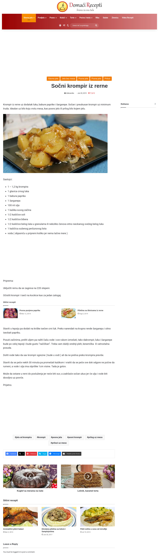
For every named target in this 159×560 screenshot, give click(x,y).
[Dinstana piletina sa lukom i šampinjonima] (59, 517)
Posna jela (83, 78)
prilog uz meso (95, 437)
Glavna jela (28, 18)
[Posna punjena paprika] (10, 313)
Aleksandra (70, 93)
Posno (52, 18)
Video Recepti (127, 18)
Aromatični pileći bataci (13, 529)
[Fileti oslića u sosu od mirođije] (97, 517)
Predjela (41, 18)
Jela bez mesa (68, 78)
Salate (105, 18)
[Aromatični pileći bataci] (20, 517)
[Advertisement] (79, 51)
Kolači (62, 18)
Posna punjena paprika (30, 310)
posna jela (57, 437)
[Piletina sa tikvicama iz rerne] (68, 313)
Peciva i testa (85, 18)
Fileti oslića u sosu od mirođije (93, 529)
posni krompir (75, 437)
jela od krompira (24, 437)
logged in (16, 552)
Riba (97, 18)
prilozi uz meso (59, 443)
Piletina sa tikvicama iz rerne (90, 310)
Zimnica (115, 18)
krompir (42, 437)
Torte (72, 18)
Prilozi (107, 78)
